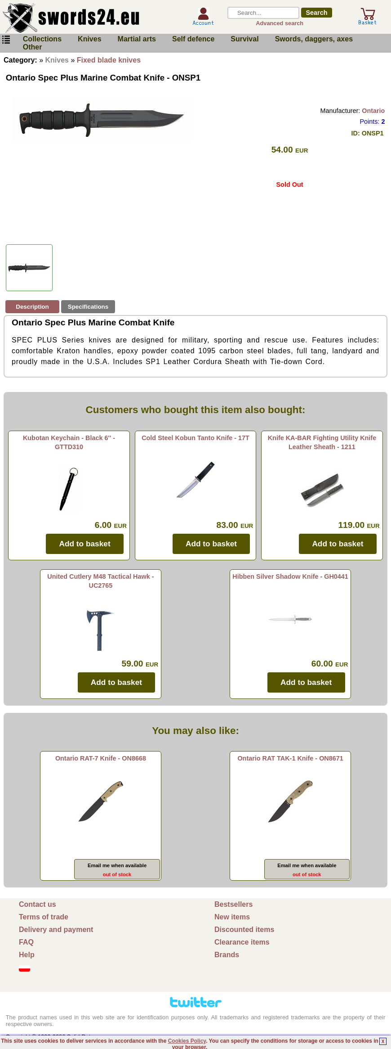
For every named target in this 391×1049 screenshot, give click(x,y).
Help (27, 955)
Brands (226, 955)
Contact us (37, 904)
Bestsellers (233, 904)
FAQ (26, 942)
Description (32, 306)
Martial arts (137, 39)
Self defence (193, 39)
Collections (42, 39)
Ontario (373, 110)
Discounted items (244, 929)
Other (32, 47)
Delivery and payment (56, 929)
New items (232, 917)
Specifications (88, 306)
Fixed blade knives (109, 60)
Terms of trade (43, 917)
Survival (244, 39)
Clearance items (242, 942)
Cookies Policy (187, 1041)
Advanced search (279, 23)
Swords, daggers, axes (314, 39)
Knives (89, 39)
